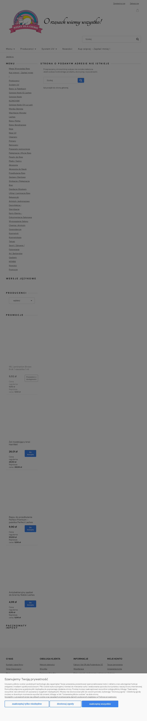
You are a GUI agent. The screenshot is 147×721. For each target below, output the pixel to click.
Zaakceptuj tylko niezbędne (27, 704)
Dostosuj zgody (65, 704)
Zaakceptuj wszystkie (100, 704)
